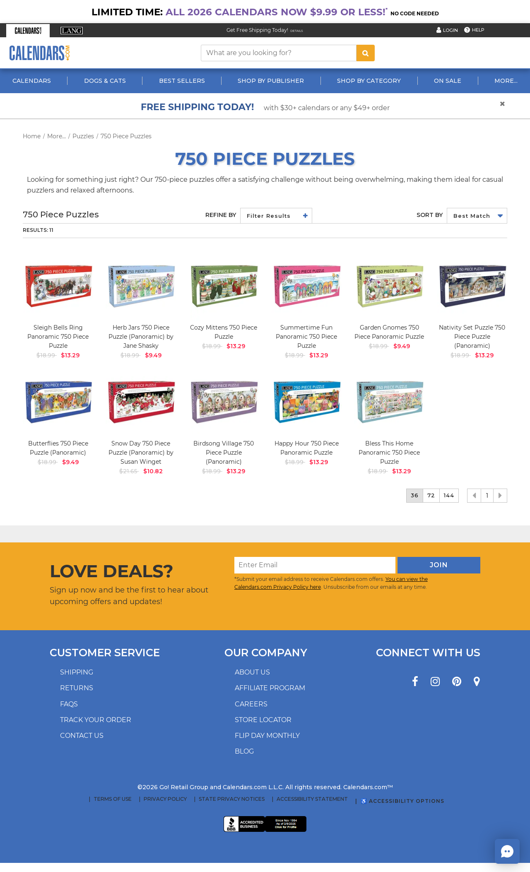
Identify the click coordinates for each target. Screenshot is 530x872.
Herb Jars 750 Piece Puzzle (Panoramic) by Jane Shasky (140, 336)
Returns (76, 688)
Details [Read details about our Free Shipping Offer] (296, 31)
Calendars (31, 80)
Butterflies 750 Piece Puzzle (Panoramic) (58, 448)
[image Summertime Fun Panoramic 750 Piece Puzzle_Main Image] (306, 286)
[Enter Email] (314, 565)
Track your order (95, 720)
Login (450, 30)
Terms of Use (113, 799)
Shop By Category (369, 80)
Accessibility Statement (312, 799)
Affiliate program (270, 688)
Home (32, 136)
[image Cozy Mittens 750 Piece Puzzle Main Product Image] (223, 286)
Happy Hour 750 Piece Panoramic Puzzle (307, 448)
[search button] (366, 53)
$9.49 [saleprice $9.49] (153, 355)
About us (252, 672)
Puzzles (83, 136)
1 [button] (487, 495)
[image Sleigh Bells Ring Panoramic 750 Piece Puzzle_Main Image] (58, 286)
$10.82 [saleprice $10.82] (153, 471)
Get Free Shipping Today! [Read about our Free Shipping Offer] (257, 30)
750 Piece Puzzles (126, 136)
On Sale (447, 80)
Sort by (430, 215)
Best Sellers (182, 80)
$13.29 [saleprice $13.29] (70, 355)
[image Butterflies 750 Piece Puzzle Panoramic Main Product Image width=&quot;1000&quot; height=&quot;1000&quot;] (58, 401)
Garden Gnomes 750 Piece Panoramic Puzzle (389, 332)
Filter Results (269, 215)
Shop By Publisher (271, 80)
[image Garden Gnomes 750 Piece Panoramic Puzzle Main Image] (389, 286)
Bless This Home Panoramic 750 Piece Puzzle (389, 452)
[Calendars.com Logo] (39, 52)
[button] (28, 30)
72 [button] (431, 495)
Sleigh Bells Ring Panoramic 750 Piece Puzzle (58, 336)
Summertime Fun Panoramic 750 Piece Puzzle (306, 336)
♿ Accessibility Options (402, 801)
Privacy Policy (165, 799)
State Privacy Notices (232, 799)
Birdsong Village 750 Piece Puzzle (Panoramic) (223, 452)
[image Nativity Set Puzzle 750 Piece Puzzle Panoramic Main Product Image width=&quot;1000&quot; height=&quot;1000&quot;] (472, 286)
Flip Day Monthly (267, 736)
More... (506, 80)
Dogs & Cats (105, 80)
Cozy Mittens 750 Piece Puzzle (223, 332)
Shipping (76, 672)
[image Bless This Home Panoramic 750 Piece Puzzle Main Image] (389, 401)
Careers (251, 704)
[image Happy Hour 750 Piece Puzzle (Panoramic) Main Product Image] (306, 401)
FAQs (69, 704)
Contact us (82, 736)
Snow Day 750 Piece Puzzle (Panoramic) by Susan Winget (140, 452)
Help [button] (478, 30)
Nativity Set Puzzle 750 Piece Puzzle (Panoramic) (472, 336)
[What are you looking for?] (279, 53)
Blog (244, 751)
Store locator (263, 720)
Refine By (220, 215)
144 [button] (449, 495)
